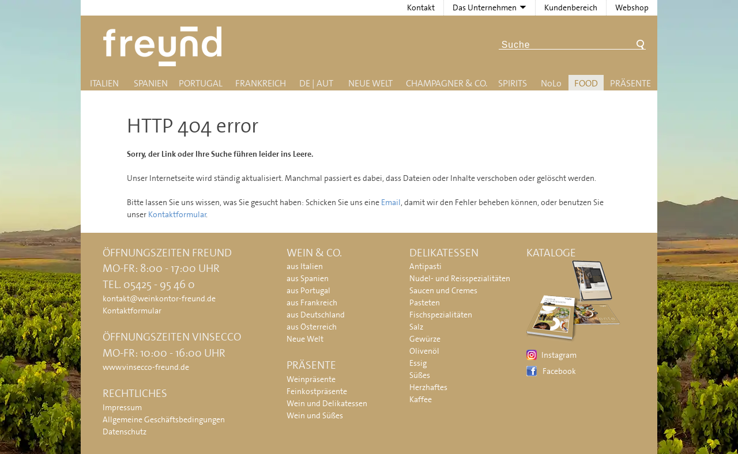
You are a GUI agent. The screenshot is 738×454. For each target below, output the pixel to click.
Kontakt (421, 7)
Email (391, 202)
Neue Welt (370, 83)
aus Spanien (308, 278)
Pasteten (424, 302)
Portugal (201, 83)
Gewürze (424, 339)
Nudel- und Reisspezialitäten (459, 278)
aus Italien (305, 266)
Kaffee (420, 399)
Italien (104, 83)
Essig (418, 363)
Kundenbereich (570, 7)
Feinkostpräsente (317, 391)
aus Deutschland (316, 314)
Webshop (632, 7)
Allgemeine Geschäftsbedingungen (164, 419)
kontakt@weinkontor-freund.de (159, 298)
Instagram (559, 355)
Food (586, 83)
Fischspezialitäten (440, 314)
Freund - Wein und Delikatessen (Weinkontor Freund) (164, 46)
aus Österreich (312, 326)
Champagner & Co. (446, 83)
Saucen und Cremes (443, 290)
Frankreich (260, 83)
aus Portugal (308, 290)
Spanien (151, 83)
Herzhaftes (428, 387)
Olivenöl (424, 351)
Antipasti (425, 266)
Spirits (512, 83)
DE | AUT (316, 83)
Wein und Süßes (315, 415)
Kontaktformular (177, 214)
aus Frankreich (312, 302)
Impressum (122, 407)
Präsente (630, 83)
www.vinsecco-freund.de (146, 367)
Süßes (419, 375)
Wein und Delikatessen (327, 403)
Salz (416, 326)
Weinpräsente (311, 379)
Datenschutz (124, 431)
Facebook (559, 371)
